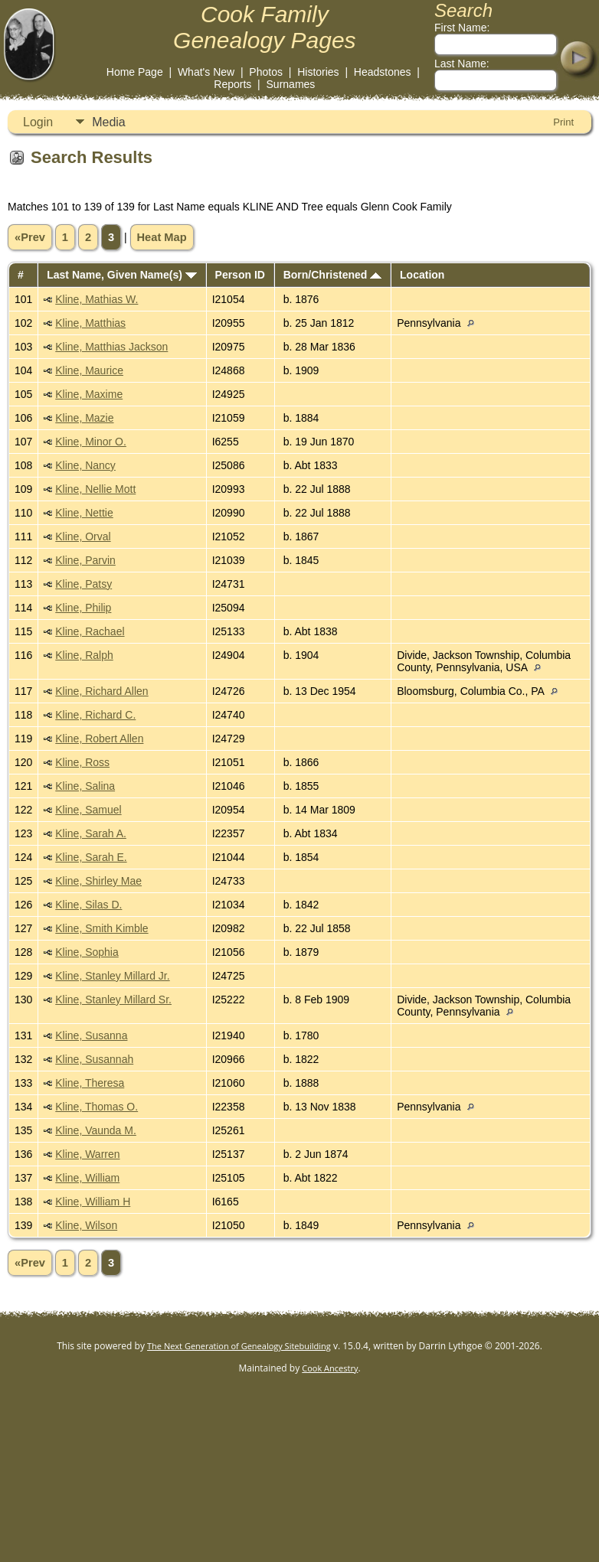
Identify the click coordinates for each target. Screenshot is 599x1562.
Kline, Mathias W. (96, 299)
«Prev (30, 237)
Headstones (382, 72)
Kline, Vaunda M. (95, 1130)
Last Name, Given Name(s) (122, 275)
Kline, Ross (82, 762)
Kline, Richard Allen (101, 691)
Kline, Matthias (90, 323)
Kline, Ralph (84, 655)
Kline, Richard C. (95, 715)
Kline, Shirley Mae (98, 881)
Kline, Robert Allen (99, 738)
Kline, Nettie (84, 513)
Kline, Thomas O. (96, 1107)
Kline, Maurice (89, 370)
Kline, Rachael (89, 631)
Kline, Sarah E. (90, 857)
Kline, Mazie (84, 418)
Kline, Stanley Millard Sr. (113, 999)
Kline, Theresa (89, 1083)
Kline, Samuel (88, 810)
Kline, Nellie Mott (95, 489)
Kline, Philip (83, 608)
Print (563, 122)
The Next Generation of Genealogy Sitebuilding (239, 1346)
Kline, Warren (87, 1154)
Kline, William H (92, 1201)
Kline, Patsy (83, 584)
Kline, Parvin (85, 560)
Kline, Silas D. (88, 904)
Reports (232, 84)
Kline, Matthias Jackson (111, 347)
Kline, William (87, 1178)
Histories (318, 72)
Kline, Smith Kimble (101, 928)
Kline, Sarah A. (90, 833)
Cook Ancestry (330, 1368)
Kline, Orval (82, 536)
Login (38, 122)
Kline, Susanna (91, 1035)
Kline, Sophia (87, 952)
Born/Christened (332, 275)
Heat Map (162, 237)
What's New (206, 72)
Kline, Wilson (86, 1225)
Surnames (291, 84)
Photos (266, 72)
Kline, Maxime (89, 394)
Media (109, 122)
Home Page (134, 72)
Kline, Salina (85, 786)
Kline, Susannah (94, 1059)
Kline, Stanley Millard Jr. (112, 976)
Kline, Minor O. (90, 441)
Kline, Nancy (85, 465)
